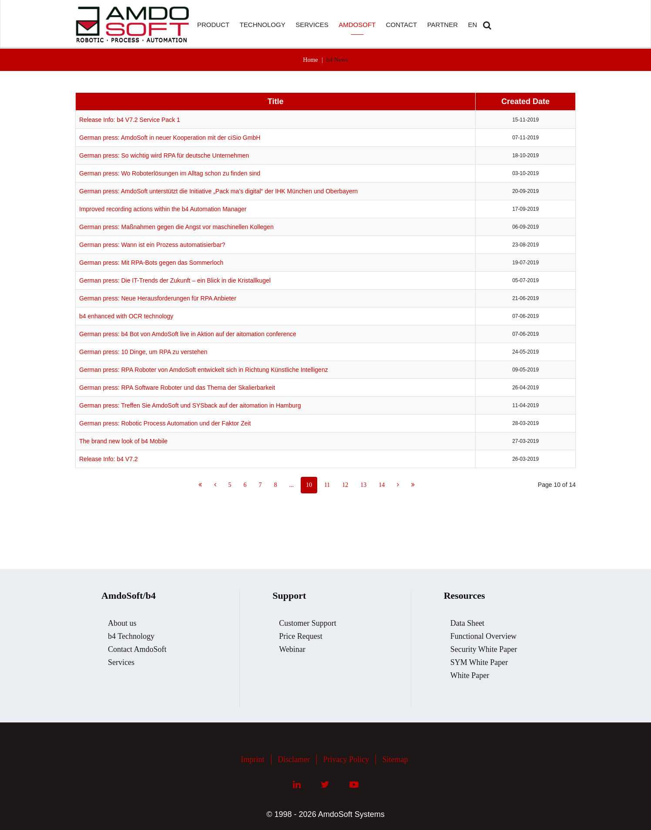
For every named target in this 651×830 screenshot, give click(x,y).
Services (121, 662)
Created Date (525, 101)
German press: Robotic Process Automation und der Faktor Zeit (165, 423)
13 (363, 485)
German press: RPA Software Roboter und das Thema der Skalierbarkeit (177, 387)
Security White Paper (483, 649)
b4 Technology (131, 636)
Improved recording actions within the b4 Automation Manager (162, 209)
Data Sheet (467, 623)
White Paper (469, 675)
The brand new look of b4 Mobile (123, 441)
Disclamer (294, 759)
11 (327, 485)
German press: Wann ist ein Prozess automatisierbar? (152, 244)
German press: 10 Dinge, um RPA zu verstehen (143, 351)
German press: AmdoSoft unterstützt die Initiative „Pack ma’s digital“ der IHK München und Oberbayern (218, 191)
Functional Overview (483, 636)
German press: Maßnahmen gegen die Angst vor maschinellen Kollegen (176, 226)
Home (310, 60)
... (291, 485)
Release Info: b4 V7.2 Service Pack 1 (129, 119)
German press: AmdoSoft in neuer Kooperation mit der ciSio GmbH (169, 137)
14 (382, 485)
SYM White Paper (479, 662)
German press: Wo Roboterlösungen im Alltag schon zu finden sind (169, 173)
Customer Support (307, 623)
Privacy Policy (346, 759)
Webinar (292, 649)
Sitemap (395, 759)
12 (345, 485)
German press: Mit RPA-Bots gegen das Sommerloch (151, 262)
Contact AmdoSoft (137, 649)
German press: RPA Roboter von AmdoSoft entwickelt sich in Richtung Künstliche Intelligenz (203, 369)
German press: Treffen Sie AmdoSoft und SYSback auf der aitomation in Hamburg (190, 405)
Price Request (300, 636)
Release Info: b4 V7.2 (108, 458)
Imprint (253, 759)
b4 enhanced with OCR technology (126, 316)
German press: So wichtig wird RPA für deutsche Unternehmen (164, 155)
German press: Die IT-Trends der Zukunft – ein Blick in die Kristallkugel (175, 280)
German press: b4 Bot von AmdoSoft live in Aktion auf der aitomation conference (187, 334)
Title (276, 101)
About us (122, 623)
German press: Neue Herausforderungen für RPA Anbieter (157, 298)
